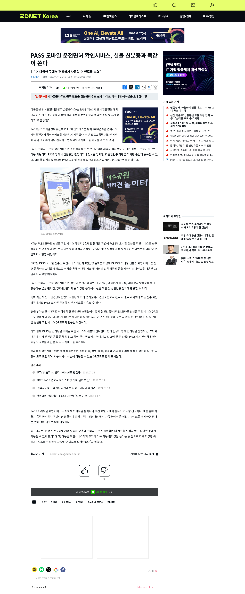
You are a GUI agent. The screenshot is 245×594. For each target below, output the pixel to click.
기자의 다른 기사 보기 (144, 454)
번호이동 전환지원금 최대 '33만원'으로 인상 (61, 396)
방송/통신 (35, 77)
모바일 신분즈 (96, 502)
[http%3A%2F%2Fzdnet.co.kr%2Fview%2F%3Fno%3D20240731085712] (137, 87)
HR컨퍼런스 (110, 16)
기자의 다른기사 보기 (92, 87)
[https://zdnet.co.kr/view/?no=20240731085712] (124, 87)
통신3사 (67, 502)
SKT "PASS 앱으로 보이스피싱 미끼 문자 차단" (63, 380)
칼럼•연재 (185, 16)
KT (45, 502)
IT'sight (163, 16)
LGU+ (112, 502)
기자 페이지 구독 (71, 87)
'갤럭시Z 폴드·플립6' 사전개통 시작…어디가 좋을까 (66, 388)
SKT (55, 502)
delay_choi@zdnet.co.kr (65, 454)
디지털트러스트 (137, 16)
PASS (80, 502)
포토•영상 (208, 16)
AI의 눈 (87, 16)
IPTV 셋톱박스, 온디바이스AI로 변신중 (58, 372)
